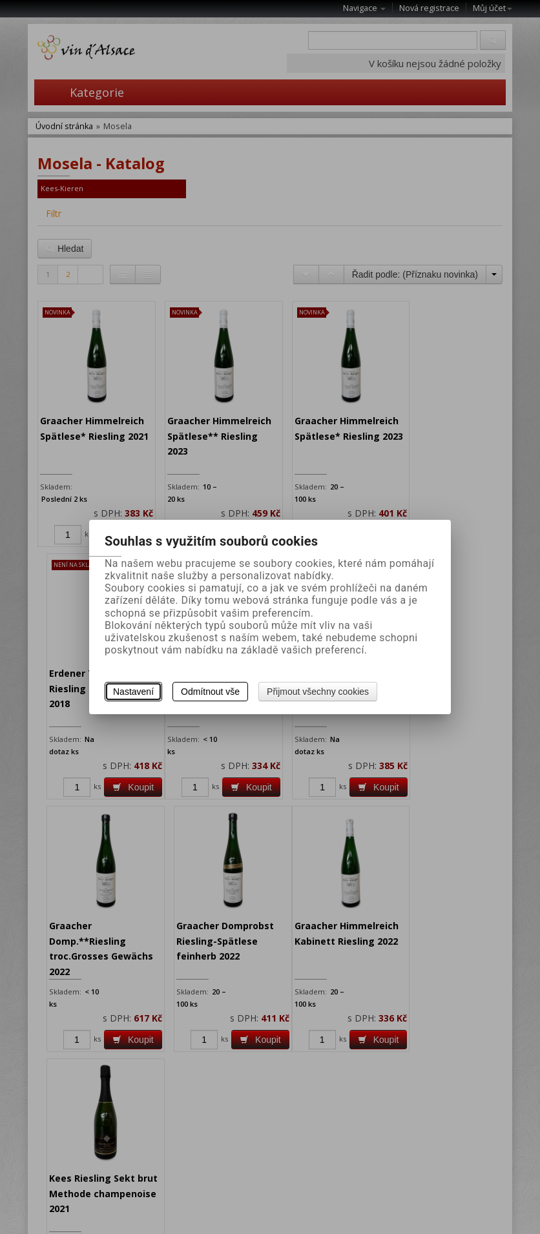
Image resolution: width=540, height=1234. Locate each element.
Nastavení (133, 691)
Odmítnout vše (210, 691)
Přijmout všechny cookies (318, 691)
